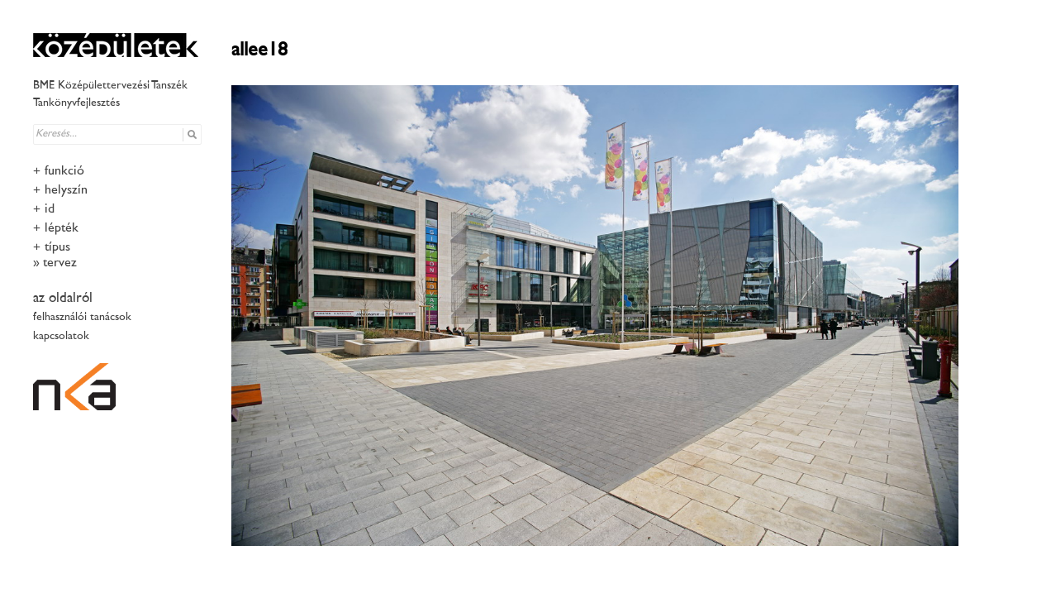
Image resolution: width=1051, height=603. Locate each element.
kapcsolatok (61, 336)
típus (57, 248)
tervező (61, 263)
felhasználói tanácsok (82, 317)
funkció (64, 171)
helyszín (66, 190)
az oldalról (63, 298)
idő (51, 209)
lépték (61, 229)
